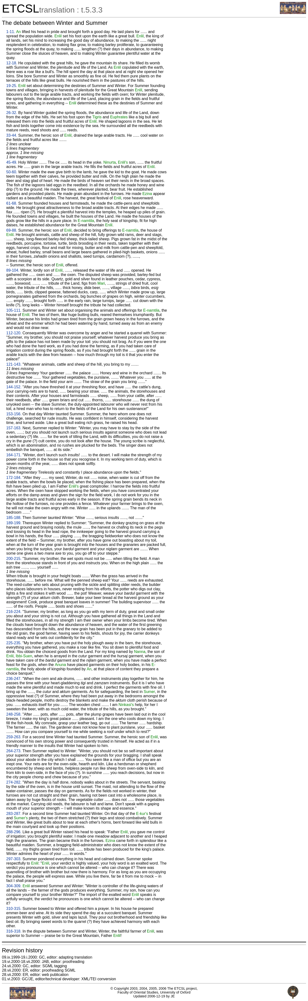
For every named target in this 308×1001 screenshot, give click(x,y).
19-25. (11, 86)
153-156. (13, 414)
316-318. (13, 931)
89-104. (12, 270)
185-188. (13, 518)
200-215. (13, 559)
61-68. (11, 203)
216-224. (13, 612)
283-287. (13, 814)
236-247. (13, 679)
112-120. (13, 333)
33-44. (11, 135)
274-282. (13, 782)
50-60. (11, 172)
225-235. (13, 643)
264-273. (13, 751)
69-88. (11, 230)
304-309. (13, 886)
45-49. (11, 162)
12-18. (11, 63)
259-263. (13, 737)
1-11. (10, 32)
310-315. (13, 909)
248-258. (13, 714)
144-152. (13, 387)
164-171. (13, 455)
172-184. (13, 478)
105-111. (13, 310)
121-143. (13, 364)
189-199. (13, 523)
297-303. (13, 859)
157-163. (13, 428)
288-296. (13, 832)
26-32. (11, 113)
